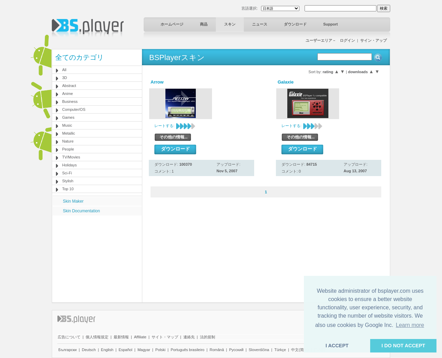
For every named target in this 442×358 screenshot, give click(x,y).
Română (217, 350)
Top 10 (68, 189)
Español (125, 350)
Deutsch (89, 350)
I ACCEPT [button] (337, 345)
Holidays (69, 165)
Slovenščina (259, 350)
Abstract (69, 86)
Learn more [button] (410, 325)
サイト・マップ (165, 337)
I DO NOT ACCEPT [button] (403, 345)
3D (64, 78)
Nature (68, 141)
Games (68, 117)
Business (70, 101)
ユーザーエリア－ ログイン (330, 40)
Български (67, 350)
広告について (69, 337)
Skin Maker (73, 201)
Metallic (68, 133)
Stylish (67, 181)
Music (67, 125)
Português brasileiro (187, 350)
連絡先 (189, 337)
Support (330, 24)
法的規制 (207, 337)
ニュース (259, 24)
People (68, 149)
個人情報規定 (97, 337)
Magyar (143, 350)
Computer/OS (73, 109)
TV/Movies (71, 157)
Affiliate (140, 337)
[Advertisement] (97, 258)
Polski (160, 350)
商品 (204, 24)
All (64, 70)
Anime (67, 93)
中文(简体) (300, 350)
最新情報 (121, 337)
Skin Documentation (81, 211)
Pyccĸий (236, 350)
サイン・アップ (373, 40)
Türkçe (280, 350)
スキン (230, 24)
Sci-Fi (67, 173)
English (107, 350)
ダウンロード (295, 24)
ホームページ (172, 24)
